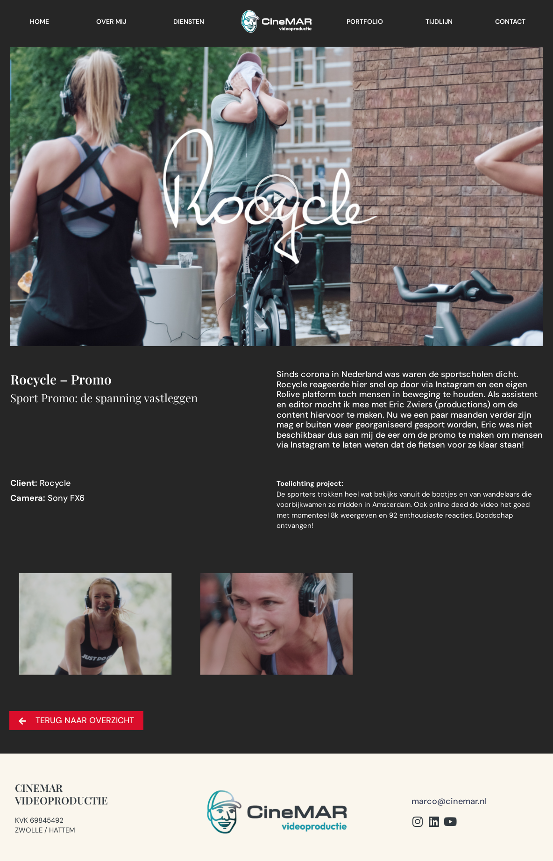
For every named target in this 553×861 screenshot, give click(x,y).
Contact (510, 21)
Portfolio (365, 21)
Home (39, 21)
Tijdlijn (439, 21)
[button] (276, 196)
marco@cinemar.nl (449, 801)
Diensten (188, 21)
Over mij (111, 21)
